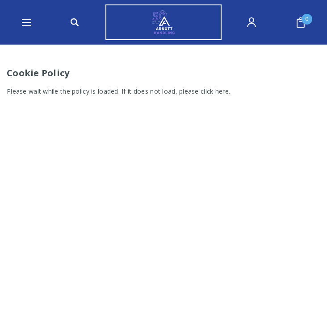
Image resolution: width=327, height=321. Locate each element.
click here (215, 91)
